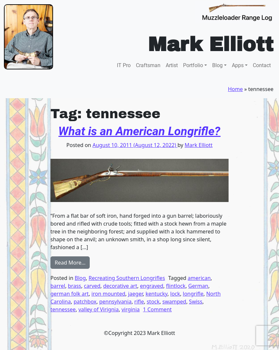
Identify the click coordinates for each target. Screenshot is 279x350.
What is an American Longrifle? (139, 131)
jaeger (135, 293)
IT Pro (124, 65)
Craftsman (148, 65)
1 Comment (157, 309)
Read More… (72, 262)
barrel (57, 285)
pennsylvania (115, 301)
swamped (174, 301)
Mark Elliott (199, 145)
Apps (238, 65)
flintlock (175, 285)
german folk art (69, 293)
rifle (139, 301)
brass (74, 285)
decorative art (120, 285)
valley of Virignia (98, 309)
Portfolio (193, 65)
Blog (217, 65)
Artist (172, 65)
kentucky (156, 293)
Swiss (195, 301)
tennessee (63, 309)
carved (92, 285)
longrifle (193, 293)
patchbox (85, 301)
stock (153, 301)
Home (235, 89)
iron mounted (108, 293)
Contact (262, 65)
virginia (130, 309)
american (199, 278)
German (198, 285)
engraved (151, 285)
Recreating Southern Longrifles (127, 278)
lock (175, 293)
